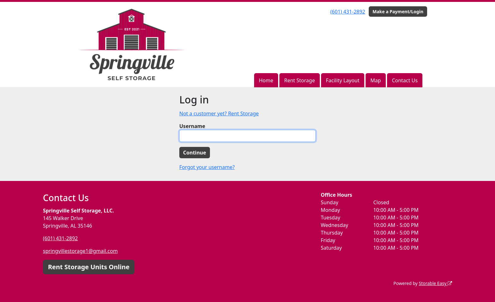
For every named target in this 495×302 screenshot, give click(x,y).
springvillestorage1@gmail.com (80, 250)
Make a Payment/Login (398, 12)
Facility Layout (342, 80)
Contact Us (404, 80)
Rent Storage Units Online (88, 267)
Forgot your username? (207, 167)
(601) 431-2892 (347, 11)
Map (375, 80)
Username (192, 126)
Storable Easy (435, 283)
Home (266, 80)
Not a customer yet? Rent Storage (219, 113)
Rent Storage (299, 80)
